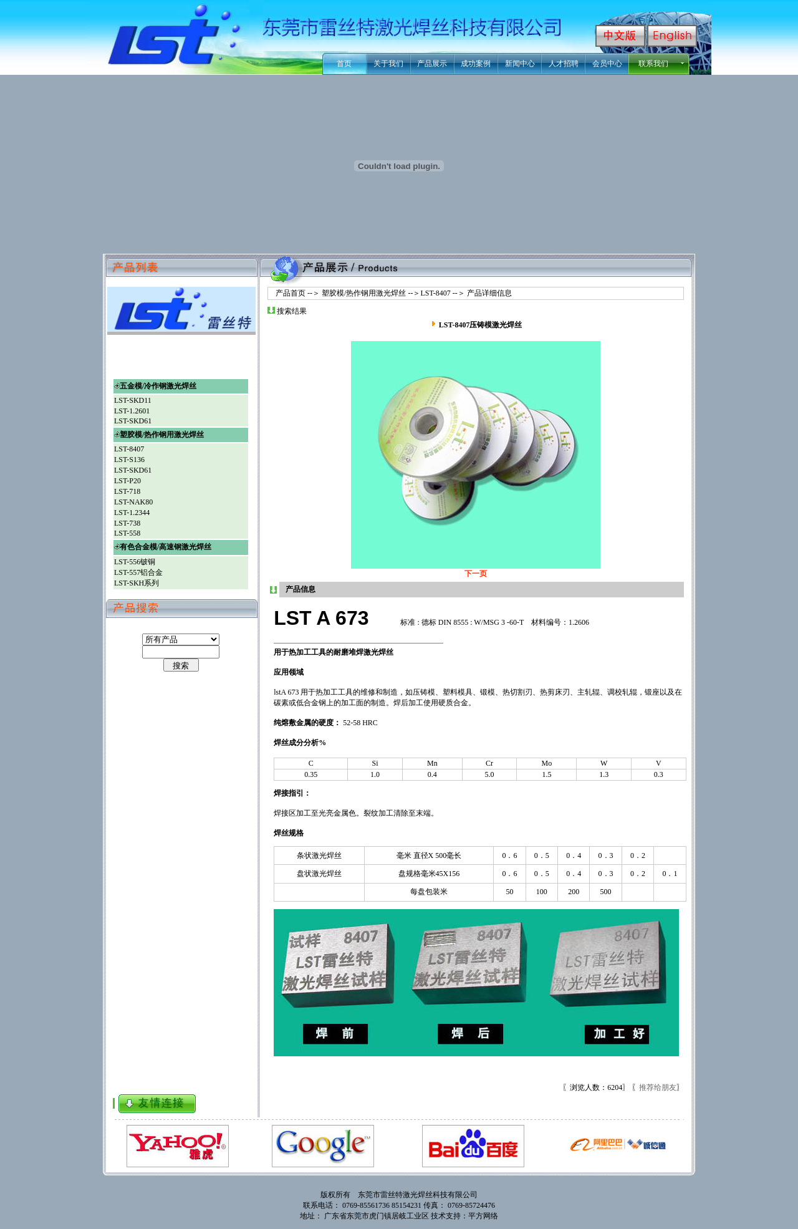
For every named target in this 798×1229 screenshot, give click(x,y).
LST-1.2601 (132, 411)
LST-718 (127, 491)
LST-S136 (129, 459)
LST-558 (127, 533)
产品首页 (286, 293)
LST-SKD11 (132, 400)
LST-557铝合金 (138, 572)
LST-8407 (435, 293)
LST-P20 (127, 480)
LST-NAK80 (133, 502)
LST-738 (127, 523)
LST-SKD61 (132, 421)
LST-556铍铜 (134, 561)
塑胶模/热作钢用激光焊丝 (364, 293)
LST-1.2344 (132, 512)
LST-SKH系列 (136, 583)
